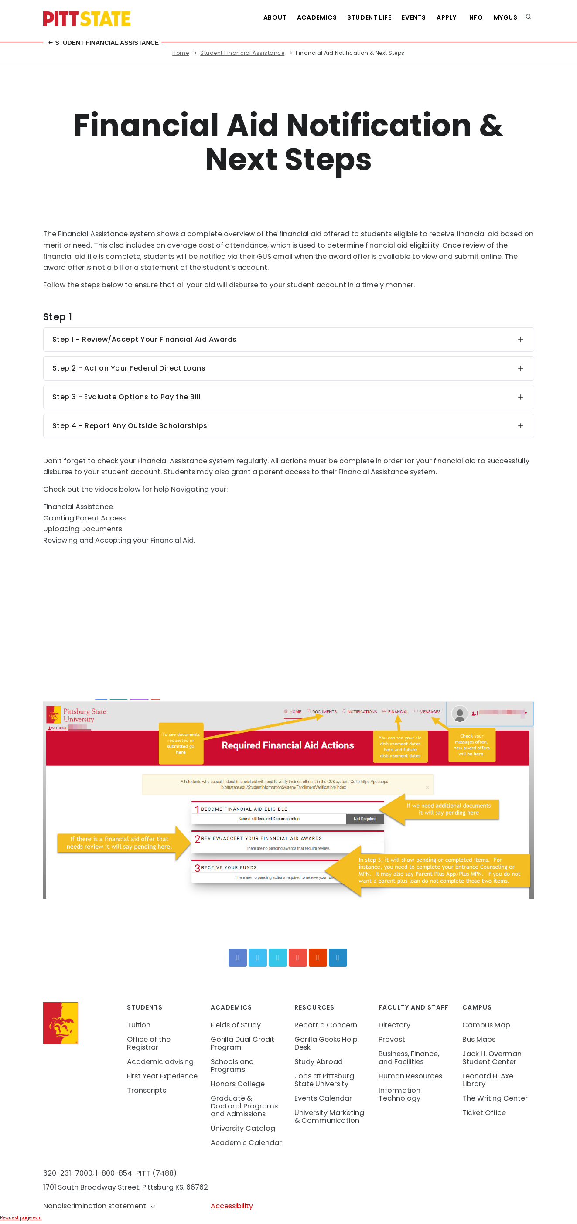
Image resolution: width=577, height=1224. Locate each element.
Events (414, 17)
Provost (392, 1039)
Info (475, 17)
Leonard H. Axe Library (487, 1080)
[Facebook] (238, 958)
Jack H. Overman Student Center (492, 1058)
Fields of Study (236, 1025)
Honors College (238, 1084)
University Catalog (243, 1128)
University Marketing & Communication (329, 1116)
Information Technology (399, 1094)
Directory (394, 1025)
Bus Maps (478, 1039)
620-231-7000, (68, 1173)
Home (180, 53)
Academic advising (160, 1062)
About (275, 17)
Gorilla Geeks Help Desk (326, 1043)
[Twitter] (258, 958)
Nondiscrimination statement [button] (99, 1206)
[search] (528, 17)
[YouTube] (298, 958)
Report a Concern (325, 1025)
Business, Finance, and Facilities (409, 1058)
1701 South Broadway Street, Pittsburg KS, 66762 (125, 1187)
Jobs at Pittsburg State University (324, 1080)
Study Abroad (318, 1062)
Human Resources (410, 1076)
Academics (317, 17)
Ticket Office (484, 1113)
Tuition (138, 1025)
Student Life (369, 17)
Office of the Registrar (149, 1043)
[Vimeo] (278, 958)
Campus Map (486, 1025)
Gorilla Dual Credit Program (242, 1043)
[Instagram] (318, 958)
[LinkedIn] (338, 958)
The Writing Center (495, 1098)
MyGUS (506, 17)
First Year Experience (162, 1076)
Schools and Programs (232, 1065)
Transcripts (146, 1090)
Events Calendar (323, 1098)
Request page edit (21, 1217)
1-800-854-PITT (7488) (136, 1173)
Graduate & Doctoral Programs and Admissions (244, 1106)
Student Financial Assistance (103, 42)
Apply (447, 17)
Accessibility (232, 1206)
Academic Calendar (246, 1143)
